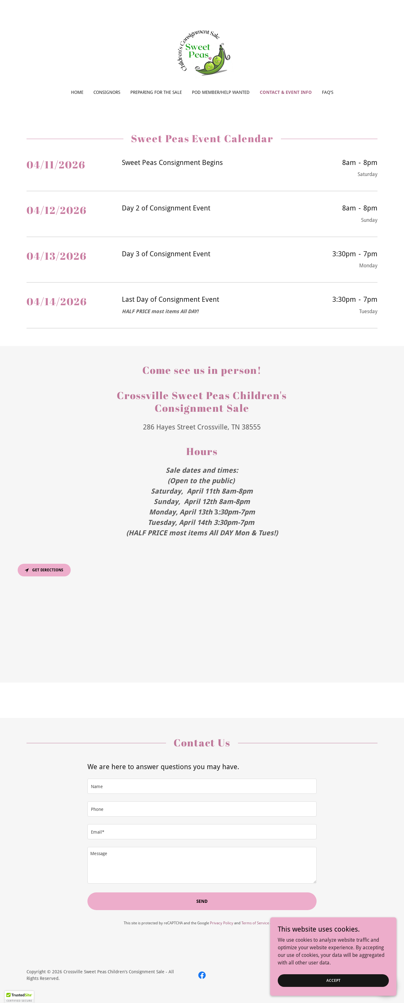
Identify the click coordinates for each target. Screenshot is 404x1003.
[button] (19, 997)
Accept (333, 980)
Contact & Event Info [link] (286, 92)
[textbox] (201, 786)
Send (202, 901)
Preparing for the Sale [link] (156, 92)
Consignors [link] (106, 92)
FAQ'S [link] (327, 92)
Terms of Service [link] (255, 923)
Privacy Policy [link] (221, 923)
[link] (202, 49)
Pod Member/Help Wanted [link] (221, 92)
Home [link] (77, 92)
